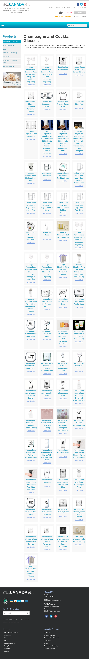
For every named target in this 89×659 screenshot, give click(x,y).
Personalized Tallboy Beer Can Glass (47, 511)
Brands (48, 632)
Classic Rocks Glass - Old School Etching (79, 69)
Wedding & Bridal (8, 45)
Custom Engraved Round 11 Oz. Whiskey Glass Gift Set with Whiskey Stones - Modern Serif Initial (63, 141)
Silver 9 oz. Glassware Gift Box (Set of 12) (79, 539)
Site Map (6, 651)
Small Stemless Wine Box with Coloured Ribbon (31, 571)
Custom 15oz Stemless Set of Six (47, 104)
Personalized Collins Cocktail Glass (79, 422)
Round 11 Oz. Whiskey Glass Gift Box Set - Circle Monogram (63, 541)
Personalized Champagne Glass (63, 393)
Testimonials (7, 635)
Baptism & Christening (10, 53)
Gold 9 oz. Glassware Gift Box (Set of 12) (63, 235)
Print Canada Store (15, 619)
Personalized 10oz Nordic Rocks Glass (79, 301)
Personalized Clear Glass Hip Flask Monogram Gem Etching (63, 425)
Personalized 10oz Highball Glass (63, 301)
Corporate (6, 56)
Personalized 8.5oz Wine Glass (79, 366)
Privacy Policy (8, 646)
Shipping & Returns (54, 7)
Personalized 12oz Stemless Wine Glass (31, 333)
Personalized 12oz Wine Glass (47, 333)
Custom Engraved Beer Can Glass (31, 133)
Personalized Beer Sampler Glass (46, 393)
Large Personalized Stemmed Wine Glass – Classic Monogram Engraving (31, 272)
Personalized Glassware (10, 42)
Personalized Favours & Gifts (10, 61)
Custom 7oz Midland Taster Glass (63, 104)
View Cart (67, 12)
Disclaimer (7, 648)
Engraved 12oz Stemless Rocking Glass (63, 175)
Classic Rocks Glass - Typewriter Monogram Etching (31, 106)
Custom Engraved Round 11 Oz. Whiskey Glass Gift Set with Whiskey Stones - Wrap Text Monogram (79, 141)
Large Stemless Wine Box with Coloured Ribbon (63, 269)
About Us (74, 7)
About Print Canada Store (11, 632)
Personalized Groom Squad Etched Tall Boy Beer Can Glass (46, 455)
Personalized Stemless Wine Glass (31, 511)
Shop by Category (51, 629)
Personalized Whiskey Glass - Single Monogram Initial (47, 541)
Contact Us (82, 7)
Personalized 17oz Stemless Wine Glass (31, 366)
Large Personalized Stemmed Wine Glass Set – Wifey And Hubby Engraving (31, 74)
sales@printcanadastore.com (52, 600)
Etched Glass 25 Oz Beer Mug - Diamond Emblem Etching (63, 207)
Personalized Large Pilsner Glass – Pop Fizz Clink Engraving (30, 484)
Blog (68, 7)
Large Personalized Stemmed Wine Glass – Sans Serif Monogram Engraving (47, 74)
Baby (4, 49)
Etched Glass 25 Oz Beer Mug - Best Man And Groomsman (79, 178)
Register (83, 16)
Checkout (80, 12)
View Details (31, 85)
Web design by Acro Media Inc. (11, 622)
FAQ (63, 7)
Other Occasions (8, 66)
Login (77, 16)
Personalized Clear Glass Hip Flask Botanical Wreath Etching (79, 395)
